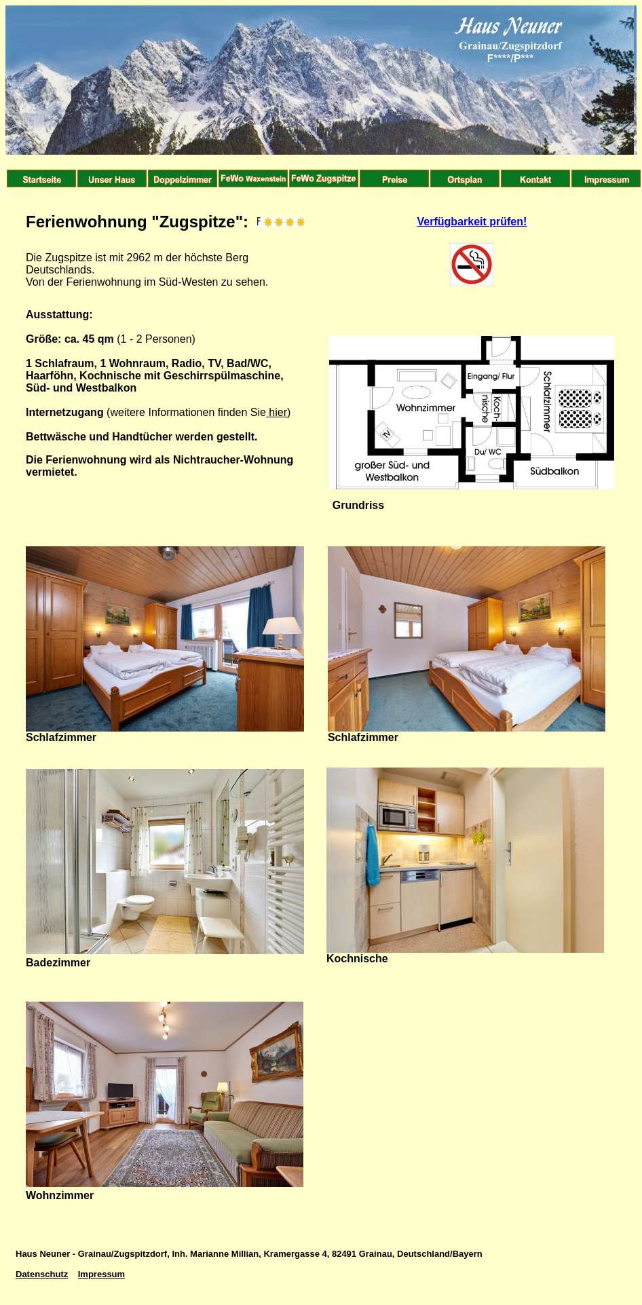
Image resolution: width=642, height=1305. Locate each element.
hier (276, 412)
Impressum (101, 1274)
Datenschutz (42, 1274)
